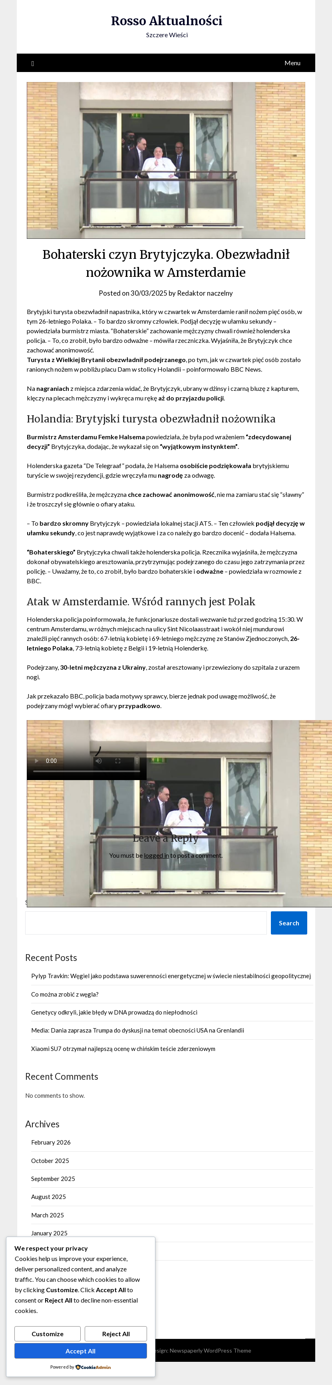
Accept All (80, 1351)
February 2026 (51, 1142)
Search (289, 923)
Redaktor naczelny (205, 293)
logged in (156, 855)
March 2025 (47, 1215)
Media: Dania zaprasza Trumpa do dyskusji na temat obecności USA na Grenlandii (137, 1030)
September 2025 (53, 1178)
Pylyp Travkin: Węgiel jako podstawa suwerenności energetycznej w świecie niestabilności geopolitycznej (171, 975)
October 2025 (50, 1160)
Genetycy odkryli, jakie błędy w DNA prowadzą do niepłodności (114, 1012)
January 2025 (49, 1233)
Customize (48, 1333)
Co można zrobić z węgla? (65, 994)
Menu (292, 62)
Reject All (116, 1333)
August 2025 (48, 1196)
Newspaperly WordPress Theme (210, 1350)
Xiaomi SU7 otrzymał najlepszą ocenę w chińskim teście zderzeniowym (123, 1048)
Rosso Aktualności (167, 20)
